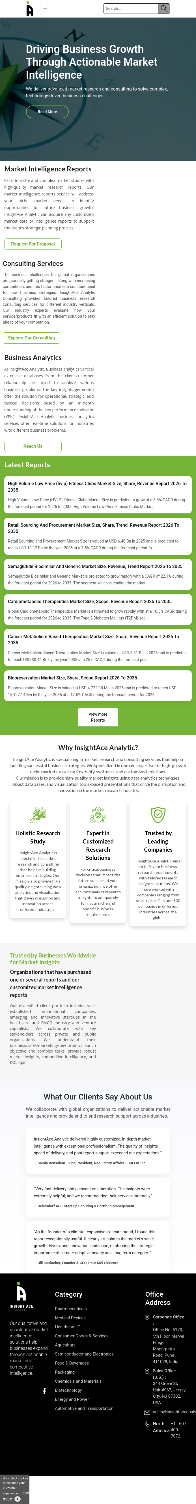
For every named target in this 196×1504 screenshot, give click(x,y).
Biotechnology (68, 1390)
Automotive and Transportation (84, 1408)
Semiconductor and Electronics (84, 1354)
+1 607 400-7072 (178, 1430)
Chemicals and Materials (78, 1381)
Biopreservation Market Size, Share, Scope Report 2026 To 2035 (72, 678)
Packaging (65, 1372)
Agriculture (65, 1345)
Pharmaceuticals (71, 1308)
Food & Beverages (72, 1363)
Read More (47, 111)
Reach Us (33, 446)
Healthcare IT (67, 1326)
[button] (45, 8)
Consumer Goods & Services (81, 1336)
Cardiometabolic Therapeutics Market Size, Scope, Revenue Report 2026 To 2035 (90, 601)
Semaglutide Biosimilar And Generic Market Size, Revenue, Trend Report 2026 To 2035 (95, 566)
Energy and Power (72, 1399)
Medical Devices (70, 1317)
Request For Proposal (33, 244)
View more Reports (98, 717)
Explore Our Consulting (31, 338)
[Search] (131, 8)
